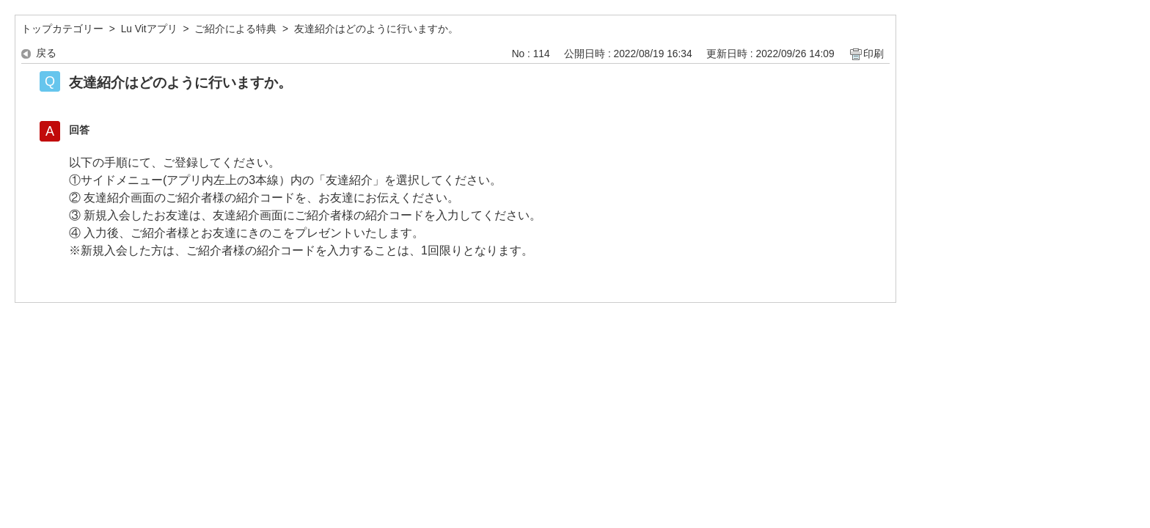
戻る (46, 53)
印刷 (873, 53)
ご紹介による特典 (235, 28)
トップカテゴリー (62, 28)
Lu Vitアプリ (149, 28)
